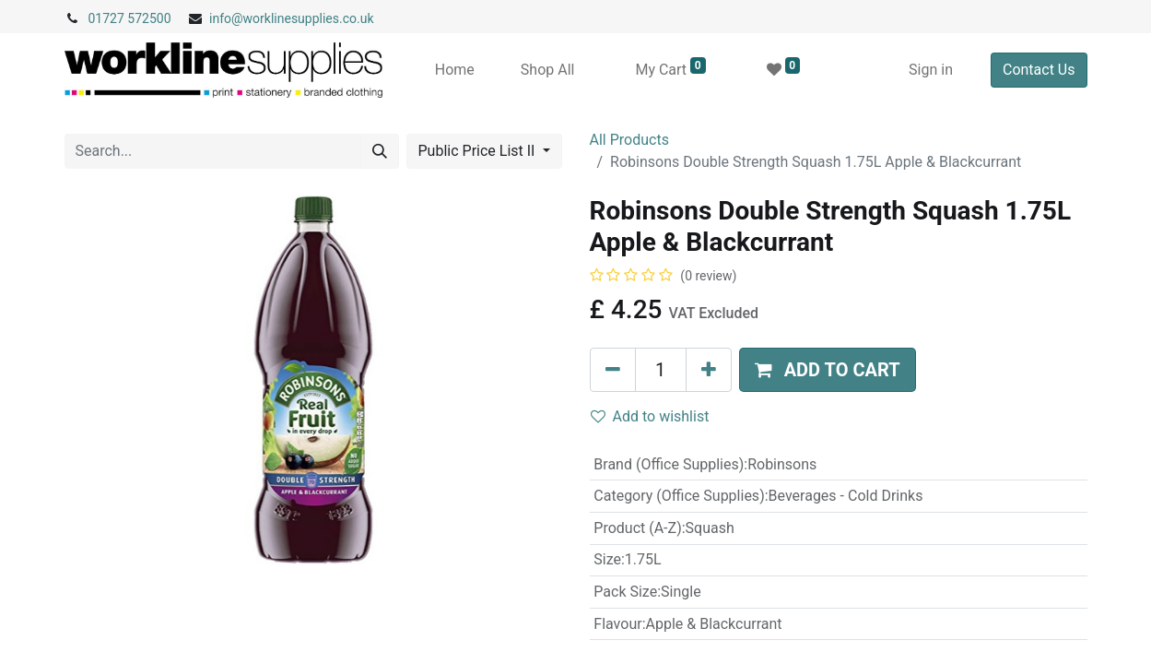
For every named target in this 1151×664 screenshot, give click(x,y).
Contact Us (1039, 69)
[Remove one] (613, 370)
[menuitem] (455, 70)
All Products (629, 139)
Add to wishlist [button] (650, 416)
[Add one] (709, 370)
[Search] (379, 151)
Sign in (931, 69)
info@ (226, 18)
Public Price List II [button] (478, 151)
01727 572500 (129, 18)
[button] (827, 370)
